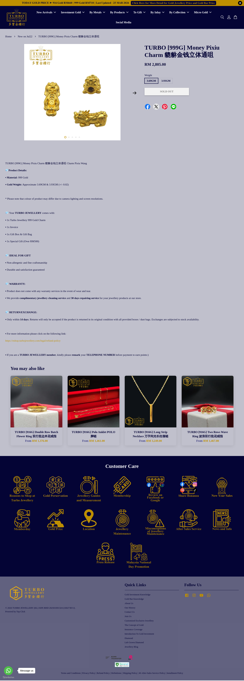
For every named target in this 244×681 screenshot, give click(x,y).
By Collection (179, 12)
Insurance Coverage (134, 630)
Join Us (128, 617)
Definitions (116, 673)
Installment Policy (175, 673)
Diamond (129, 639)
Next (134, 93)
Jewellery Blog (131, 647)
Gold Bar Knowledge (134, 599)
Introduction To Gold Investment (139, 634)
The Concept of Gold (134, 625)
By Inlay (157, 12)
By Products (119, 12)
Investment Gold (72, 12)
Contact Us (130, 612)
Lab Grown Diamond (134, 643)
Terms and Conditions (71, 673)
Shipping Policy (130, 673)
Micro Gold (202, 12)
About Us (129, 604)
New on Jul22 (25, 37)
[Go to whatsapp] (8, 670)
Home (8, 37)
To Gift (139, 12)
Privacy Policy (88, 673)
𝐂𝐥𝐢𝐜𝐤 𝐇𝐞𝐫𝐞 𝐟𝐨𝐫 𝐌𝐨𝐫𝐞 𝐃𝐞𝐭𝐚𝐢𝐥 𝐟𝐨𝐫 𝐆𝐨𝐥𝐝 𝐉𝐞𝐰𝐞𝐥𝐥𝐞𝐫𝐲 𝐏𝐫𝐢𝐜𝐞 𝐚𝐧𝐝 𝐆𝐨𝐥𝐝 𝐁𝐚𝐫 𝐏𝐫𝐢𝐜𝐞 (173, 3)
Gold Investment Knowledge (137, 595)
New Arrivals (46, 12)
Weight (148, 75)
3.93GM (165, 81)
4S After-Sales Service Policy (152, 673)
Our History (130, 608)
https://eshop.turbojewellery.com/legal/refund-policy (33, 341)
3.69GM (151, 81)
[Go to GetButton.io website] (8, 677)
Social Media (123, 22)
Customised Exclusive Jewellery (139, 621)
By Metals (97, 12)
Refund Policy (103, 673)
